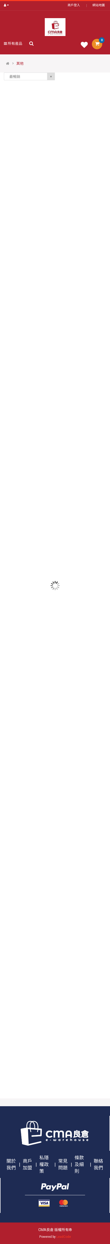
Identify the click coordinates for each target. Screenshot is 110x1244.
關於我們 (11, 1164)
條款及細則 (79, 1164)
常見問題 (63, 1164)
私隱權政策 (44, 1164)
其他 (20, 63)
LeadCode (63, 1237)
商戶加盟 (27, 1164)
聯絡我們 (98, 1164)
